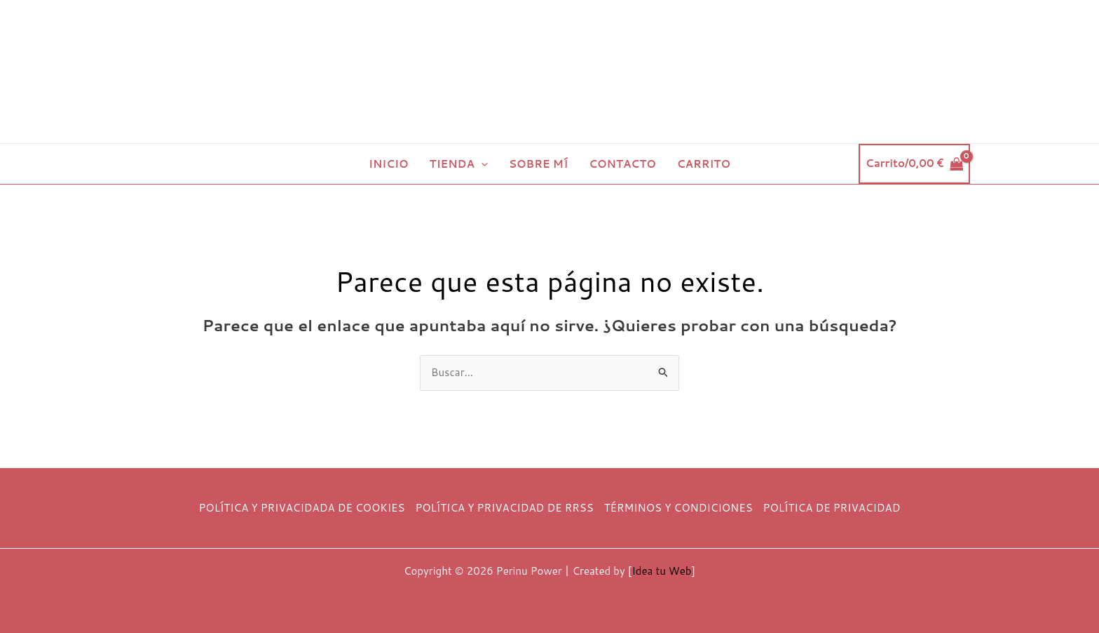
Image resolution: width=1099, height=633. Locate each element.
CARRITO (703, 163)
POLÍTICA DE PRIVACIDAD (832, 507)
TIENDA (459, 164)
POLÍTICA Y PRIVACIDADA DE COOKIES (302, 507)
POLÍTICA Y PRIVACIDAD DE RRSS (504, 507)
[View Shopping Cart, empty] (914, 164)
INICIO (389, 163)
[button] (481, 164)
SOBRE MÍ (538, 163)
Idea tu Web (661, 571)
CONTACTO (622, 163)
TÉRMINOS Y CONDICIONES (678, 507)
